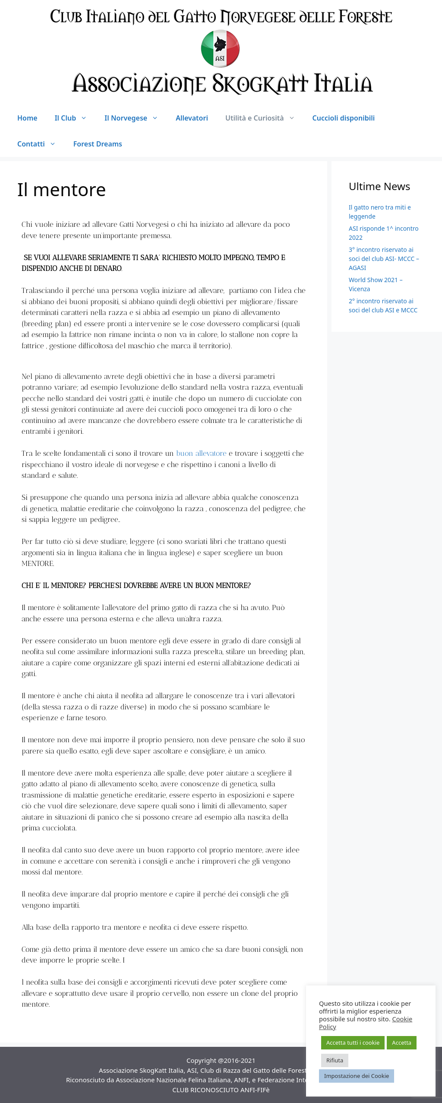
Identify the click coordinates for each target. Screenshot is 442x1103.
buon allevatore (201, 453)
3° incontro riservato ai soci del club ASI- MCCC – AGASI (384, 258)
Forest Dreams (97, 144)
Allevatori (192, 118)
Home (27, 118)
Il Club (75, 118)
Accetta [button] (401, 1042)
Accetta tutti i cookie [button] (352, 1042)
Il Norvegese (135, 118)
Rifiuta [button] (334, 1060)
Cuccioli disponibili (344, 118)
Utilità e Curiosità (264, 118)
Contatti (41, 144)
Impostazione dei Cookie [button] (356, 1076)
